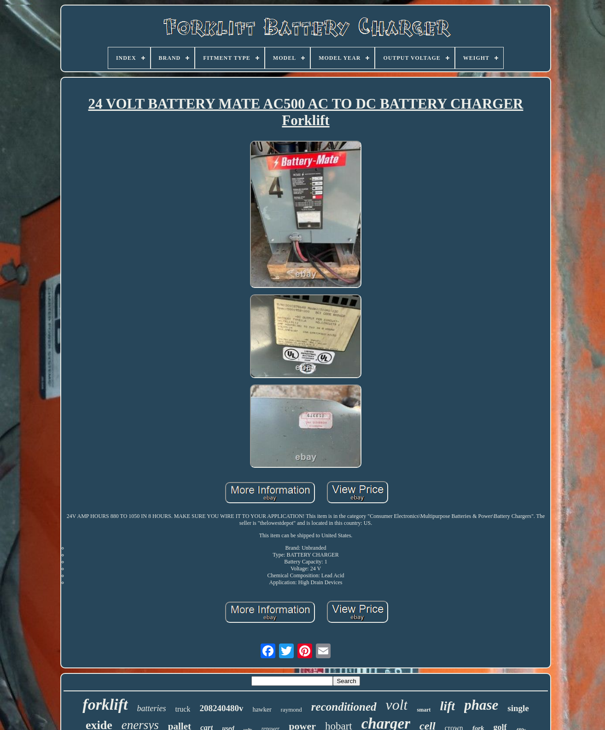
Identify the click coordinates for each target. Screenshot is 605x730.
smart (423, 710)
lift (447, 706)
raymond (291, 709)
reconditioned (344, 707)
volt (397, 704)
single (518, 708)
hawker (261, 709)
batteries (151, 708)
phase (481, 705)
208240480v (221, 708)
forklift (105, 704)
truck (183, 709)
